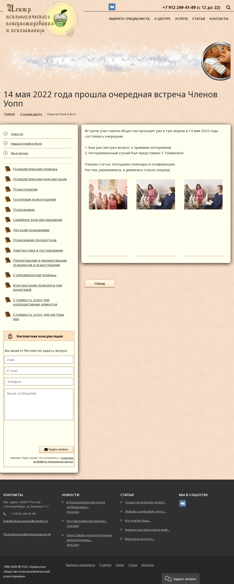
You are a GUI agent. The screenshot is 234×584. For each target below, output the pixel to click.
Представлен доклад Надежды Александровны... (89, 540)
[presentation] (38, 433)
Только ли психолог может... (145, 502)
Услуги (181, 18)
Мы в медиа (19, 153)
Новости (17, 134)
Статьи (198, 18)
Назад (100, 283)
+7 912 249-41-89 (179, 7)
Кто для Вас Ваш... (138, 520)
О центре (162, 18)
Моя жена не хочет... (140, 539)
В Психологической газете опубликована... (85, 507)
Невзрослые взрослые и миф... (147, 530)
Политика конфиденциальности (27, 534)
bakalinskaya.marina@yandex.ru (25, 521)
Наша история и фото (26, 143)
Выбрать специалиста (129, 18)
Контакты (219, 18)
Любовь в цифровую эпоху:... (145, 511)
